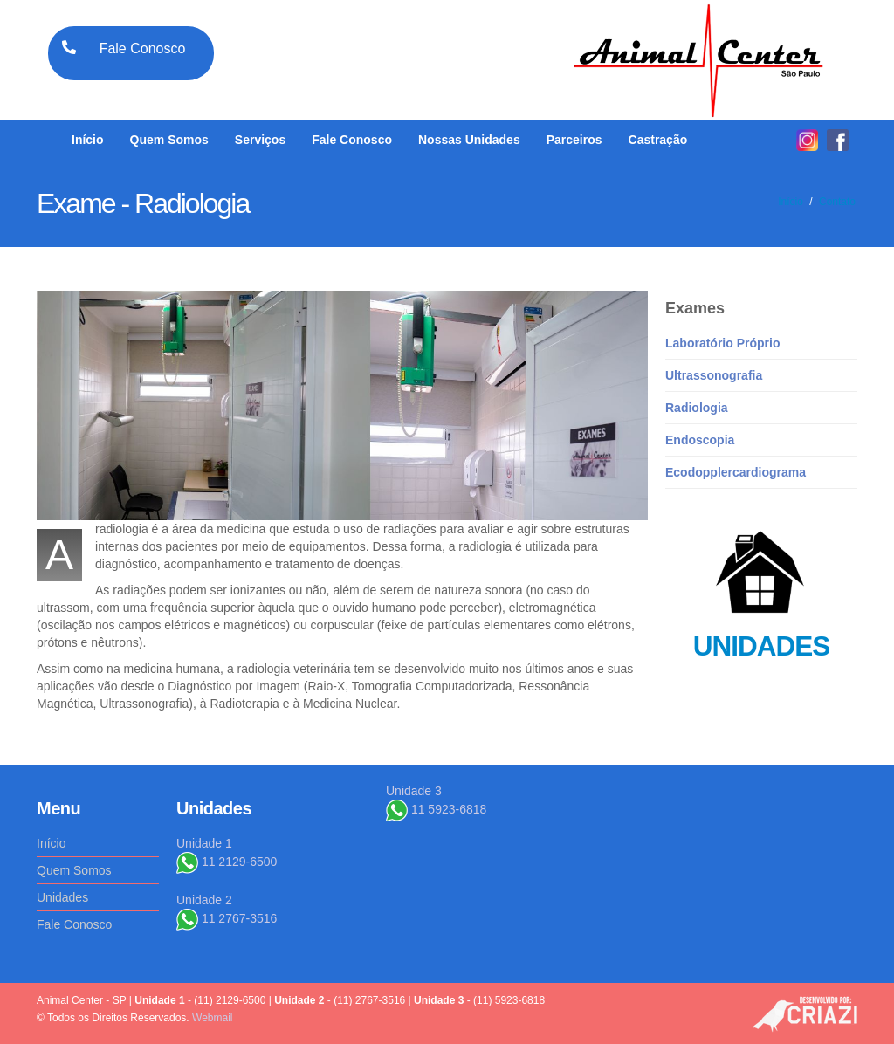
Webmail (212, 1018)
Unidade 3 (414, 791)
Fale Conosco (352, 140)
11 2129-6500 (226, 862)
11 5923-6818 (436, 809)
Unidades (62, 897)
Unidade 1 (204, 843)
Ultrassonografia (713, 375)
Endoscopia (699, 440)
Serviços (260, 140)
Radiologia (696, 408)
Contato (837, 202)
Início (88, 140)
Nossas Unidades (469, 140)
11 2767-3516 (226, 918)
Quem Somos (169, 140)
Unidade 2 (204, 900)
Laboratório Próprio (722, 343)
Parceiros (574, 140)
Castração (658, 140)
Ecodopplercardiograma (735, 472)
